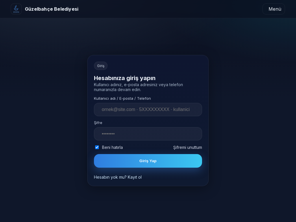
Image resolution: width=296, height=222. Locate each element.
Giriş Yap (147, 161)
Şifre (98, 122)
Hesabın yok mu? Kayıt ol (118, 177)
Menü (275, 9)
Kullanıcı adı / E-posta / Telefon (122, 98)
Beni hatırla (109, 147)
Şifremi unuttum (187, 147)
